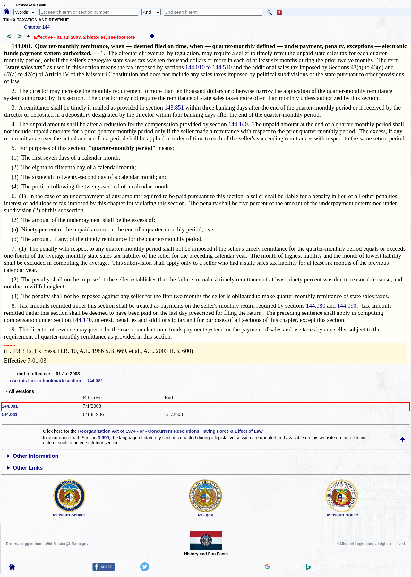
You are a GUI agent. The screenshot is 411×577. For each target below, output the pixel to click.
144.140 (238, 124)
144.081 (10, 406)
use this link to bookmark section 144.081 (56, 380)
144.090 (347, 305)
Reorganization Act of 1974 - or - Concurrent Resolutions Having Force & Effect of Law (170, 431)
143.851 (174, 107)
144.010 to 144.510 (208, 67)
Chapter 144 (37, 26)
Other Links (28, 468)
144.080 (316, 305)
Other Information (35, 456)
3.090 (103, 437)
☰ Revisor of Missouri (26, 5)
